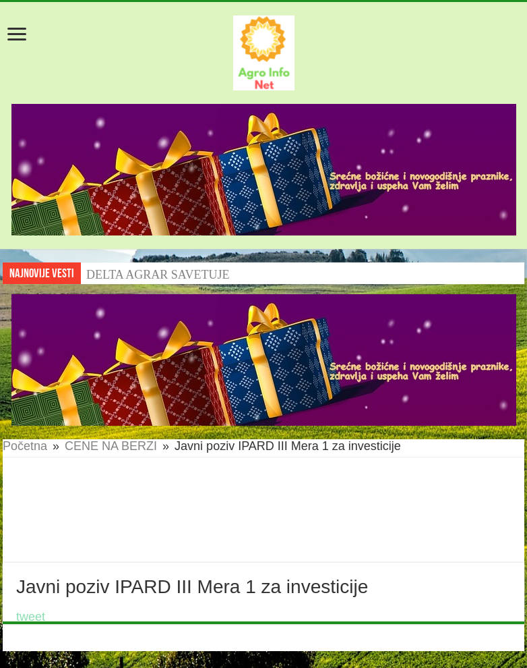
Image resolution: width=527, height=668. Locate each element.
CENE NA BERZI (111, 446)
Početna (25, 446)
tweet (30, 616)
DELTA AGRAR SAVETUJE (158, 274)
